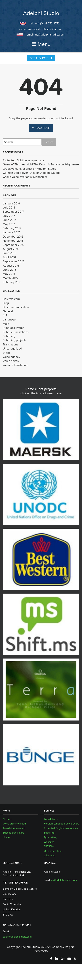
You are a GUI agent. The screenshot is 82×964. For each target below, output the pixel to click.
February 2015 (12, 282)
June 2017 (9, 220)
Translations (10, 344)
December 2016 (13, 236)
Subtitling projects (14, 340)
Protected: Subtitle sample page (23, 160)
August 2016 (11, 249)
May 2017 (9, 224)
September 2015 (13, 261)
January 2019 (11, 203)
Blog (6, 303)
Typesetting (50, 837)
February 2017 (12, 228)
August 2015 (11, 265)
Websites (49, 842)
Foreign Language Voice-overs (61, 823)
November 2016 (13, 240)
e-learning (49, 855)
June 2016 (9, 253)
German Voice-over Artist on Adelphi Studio (31, 172)
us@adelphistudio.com (50, 34)
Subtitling (9, 336)
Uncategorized (12, 348)
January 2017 (11, 232)
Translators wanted (14, 828)
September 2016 (13, 245)
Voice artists (11, 361)
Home (6, 837)
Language (9, 319)
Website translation (15, 365)
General (8, 311)
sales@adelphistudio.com (44, 29)
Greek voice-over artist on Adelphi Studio (29, 168)
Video (7, 352)
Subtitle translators (13, 832)
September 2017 (13, 211)
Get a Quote (41, 58)
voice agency (11, 357)
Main (6, 323)
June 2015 (9, 269)
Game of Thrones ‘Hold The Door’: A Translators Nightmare (41, 164)
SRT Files (49, 846)
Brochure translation (16, 307)
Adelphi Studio (41, 13)
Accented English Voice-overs (61, 828)
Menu (41, 44)
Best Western (11, 299)
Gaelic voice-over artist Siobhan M (25, 176)
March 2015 (10, 278)
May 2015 (9, 273)
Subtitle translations (15, 332)
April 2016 (9, 257)
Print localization (13, 327)
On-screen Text (53, 851)
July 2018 (9, 207)
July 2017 (9, 216)
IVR (5, 315)
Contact (7, 819)
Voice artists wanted (14, 823)
